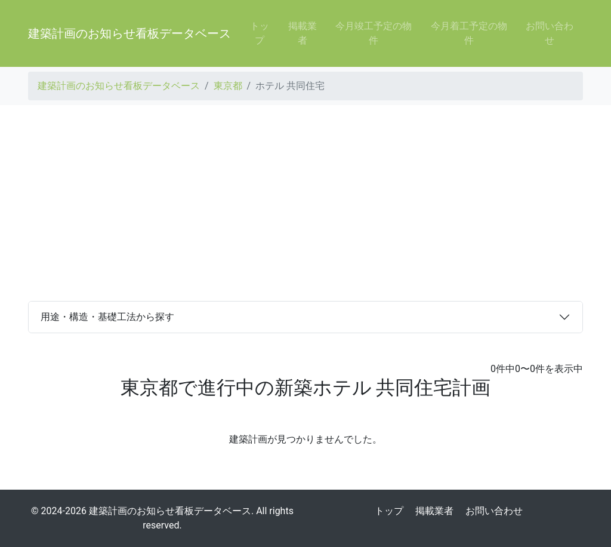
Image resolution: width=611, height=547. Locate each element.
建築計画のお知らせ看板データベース (129, 33)
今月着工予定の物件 (469, 33)
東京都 (228, 85)
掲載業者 (302, 33)
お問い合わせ (549, 33)
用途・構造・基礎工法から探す (107, 316)
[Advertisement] (305, 203)
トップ (259, 33)
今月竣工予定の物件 (373, 33)
